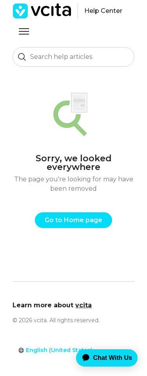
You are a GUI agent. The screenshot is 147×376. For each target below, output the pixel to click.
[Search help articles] (73, 57)
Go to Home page (73, 220)
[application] (101, 358)
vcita (83, 305)
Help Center (103, 11)
